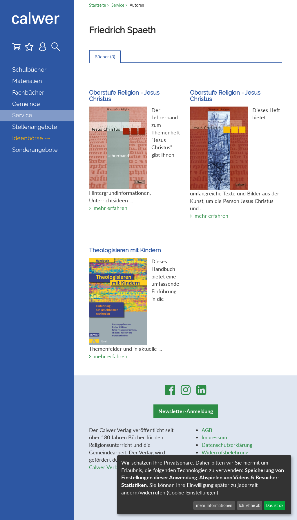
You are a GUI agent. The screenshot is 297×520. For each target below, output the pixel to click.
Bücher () (105, 56)
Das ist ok (274, 505)
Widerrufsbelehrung (225, 452)
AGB (207, 430)
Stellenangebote (34, 126)
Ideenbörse (31, 138)
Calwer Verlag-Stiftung (115, 467)
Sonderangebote (35, 149)
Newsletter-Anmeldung (185, 411)
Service (117, 5)
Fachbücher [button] (28, 92)
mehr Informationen (214, 505)
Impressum (214, 437)
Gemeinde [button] (26, 103)
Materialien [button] (27, 81)
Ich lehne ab (249, 505)
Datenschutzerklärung (227, 445)
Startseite (97, 5)
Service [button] (22, 115)
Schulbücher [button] (29, 69)
